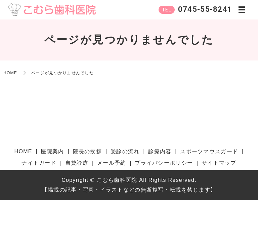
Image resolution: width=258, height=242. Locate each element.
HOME (10, 73)
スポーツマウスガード (209, 151)
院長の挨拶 (87, 151)
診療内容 (159, 151)
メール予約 (111, 163)
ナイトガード (39, 163)
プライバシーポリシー (164, 163)
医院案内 (52, 151)
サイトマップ (219, 163)
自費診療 (76, 163)
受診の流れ (125, 151)
